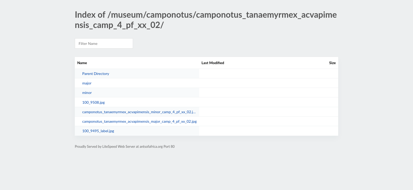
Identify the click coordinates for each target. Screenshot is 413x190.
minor (87, 92)
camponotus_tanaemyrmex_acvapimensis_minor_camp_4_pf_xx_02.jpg (139, 112)
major (86, 83)
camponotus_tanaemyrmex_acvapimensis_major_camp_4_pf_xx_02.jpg (139, 121)
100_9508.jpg (93, 102)
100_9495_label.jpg (98, 131)
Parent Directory (95, 73)
